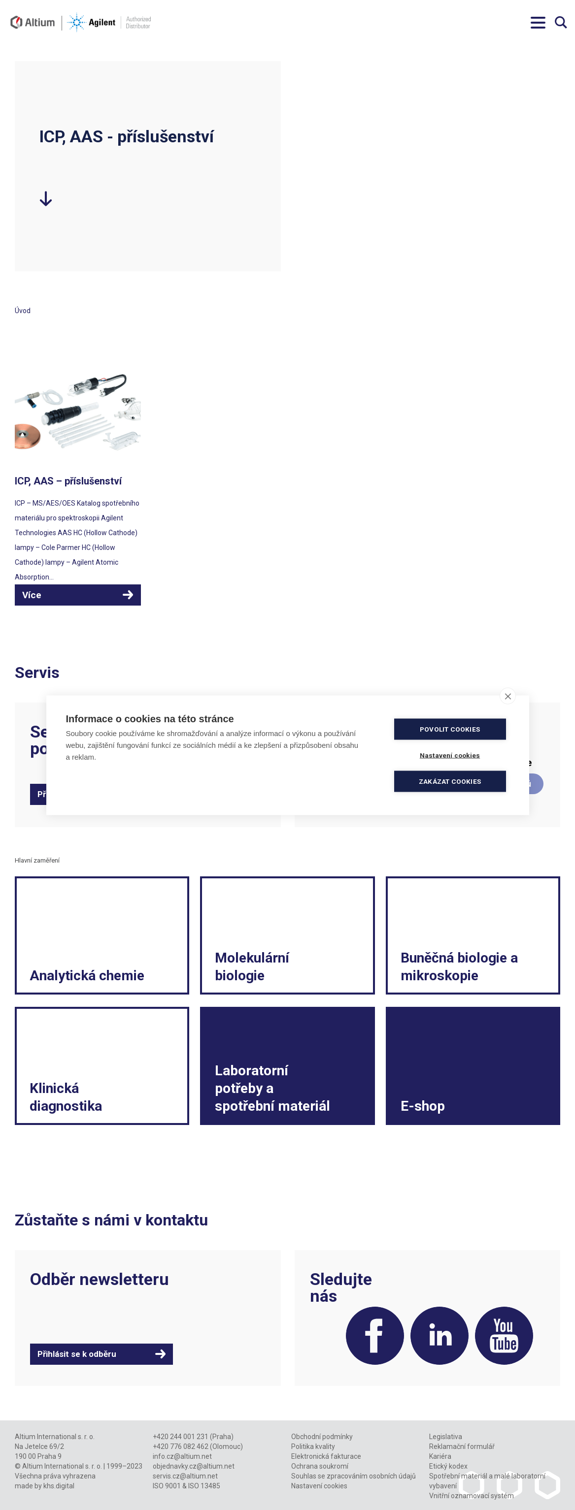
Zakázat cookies (450, 781)
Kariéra (440, 1456)
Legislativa (445, 1437)
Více (31, 595)
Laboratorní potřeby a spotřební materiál (272, 1088)
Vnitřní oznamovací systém (471, 1496)
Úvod (23, 311)
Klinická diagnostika (66, 1097)
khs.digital (58, 1486)
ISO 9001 (167, 1486)
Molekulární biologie (252, 967)
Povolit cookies (450, 729)
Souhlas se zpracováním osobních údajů (353, 1476)
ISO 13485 (204, 1486)
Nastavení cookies (319, 1486)
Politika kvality (313, 1446)
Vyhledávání (561, 22)
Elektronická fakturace (326, 1456)
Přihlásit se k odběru (76, 1354)
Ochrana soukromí (319, 1466)
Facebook (375, 1336)
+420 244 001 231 (180, 1437)
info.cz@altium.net (182, 1456)
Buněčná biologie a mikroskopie (459, 967)
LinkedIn (439, 1336)
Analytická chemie (87, 975)
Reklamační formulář (462, 1446)
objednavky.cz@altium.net (194, 1466)
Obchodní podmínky (322, 1437)
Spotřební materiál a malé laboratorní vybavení (487, 1481)
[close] (508, 695)
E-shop (423, 1106)
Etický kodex (448, 1466)
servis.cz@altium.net (185, 1476)
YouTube (504, 1336)
